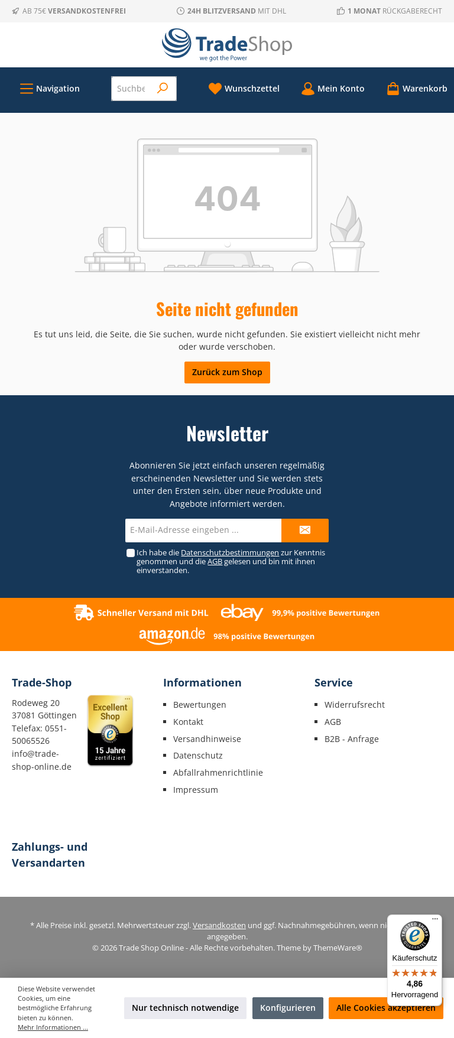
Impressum (195, 789)
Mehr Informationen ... (53, 1027)
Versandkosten (219, 925)
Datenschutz (198, 755)
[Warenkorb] (413, 88)
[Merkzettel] (243, 88)
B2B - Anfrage (352, 738)
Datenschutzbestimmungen (230, 553)
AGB (214, 562)
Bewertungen (199, 704)
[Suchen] (163, 88)
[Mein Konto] (332, 88)
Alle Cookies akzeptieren (386, 1007)
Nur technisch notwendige (185, 1007)
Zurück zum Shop (227, 372)
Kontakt (188, 721)
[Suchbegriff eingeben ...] (131, 88)
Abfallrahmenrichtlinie (218, 772)
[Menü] (49, 88)
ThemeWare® (337, 948)
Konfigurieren (288, 1007)
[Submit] (305, 530)
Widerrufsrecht (355, 704)
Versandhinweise (207, 738)
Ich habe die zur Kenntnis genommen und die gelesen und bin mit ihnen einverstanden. (231, 561)
